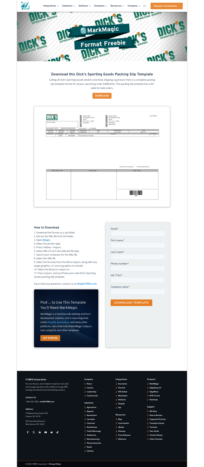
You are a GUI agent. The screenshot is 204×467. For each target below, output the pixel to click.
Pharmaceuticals (94, 443)
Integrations (49, 6)
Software (83, 6)
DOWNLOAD (102, 95)
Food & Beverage (94, 431)
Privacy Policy (55, 464)
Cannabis (91, 419)
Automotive (92, 415)
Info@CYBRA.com (47, 401)
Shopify (51, 322)
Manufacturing (93, 439)
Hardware (99, 6)
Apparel (90, 411)
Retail (89, 447)
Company (132, 6)
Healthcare (91, 435)
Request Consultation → (167, 5)
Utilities (90, 451)
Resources (116, 6)
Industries (67, 6)
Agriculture (91, 407)
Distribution (92, 427)
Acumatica (63, 322)
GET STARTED (50, 338)
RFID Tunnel (155, 395)
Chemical (91, 423)
